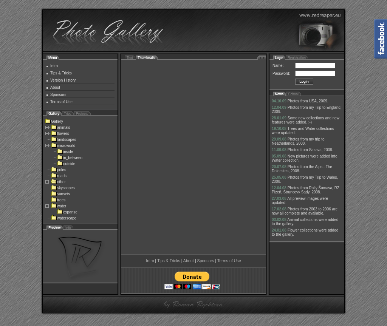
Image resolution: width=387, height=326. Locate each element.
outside (66, 164)
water (58, 206)
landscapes (63, 140)
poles (58, 170)
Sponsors (58, 95)
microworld (63, 146)
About (55, 87)
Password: (281, 73)
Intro (54, 66)
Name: (277, 65)
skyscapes (63, 188)
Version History (63, 80)
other (58, 182)
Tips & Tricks (61, 73)
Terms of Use (61, 102)
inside (65, 152)
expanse (67, 212)
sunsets (60, 194)
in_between (69, 158)
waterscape (63, 218)
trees (58, 200)
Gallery (54, 121)
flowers (60, 133)
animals (60, 127)
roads (59, 176)
